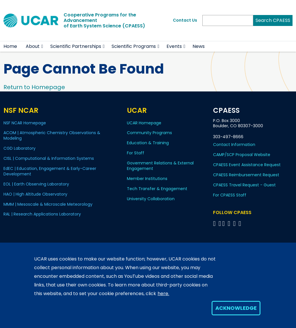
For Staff (135, 153)
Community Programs (149, 133)
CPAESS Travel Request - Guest (244, 185)
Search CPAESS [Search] (273, 20)
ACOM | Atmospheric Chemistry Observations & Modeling (51, 135)
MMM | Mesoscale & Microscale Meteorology (47, 204)
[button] (42, 46)
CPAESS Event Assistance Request (247, 165)
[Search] (227, 20)
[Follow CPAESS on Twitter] (224, 223)
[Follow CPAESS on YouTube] (240, 223)
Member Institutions (147, 178)
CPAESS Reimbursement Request (246, 175)
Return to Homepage (34, 87)
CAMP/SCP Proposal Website (241, 155)
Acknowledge (236, 308)
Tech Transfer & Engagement (157, 189)
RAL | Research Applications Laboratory (42, 214)
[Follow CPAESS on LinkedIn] (230, 223)
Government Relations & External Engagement (160, 165)
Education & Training (148, 143)
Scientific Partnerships (75, 46)
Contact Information (234, 144)
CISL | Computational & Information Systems (48, 158)
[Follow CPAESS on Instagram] (235, 223)
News (199, 46)
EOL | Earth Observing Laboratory (36, 184)
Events (174, 46)
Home (10, 46)
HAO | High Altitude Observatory (35, 194)
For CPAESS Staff (229, 195)
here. (163, 293)
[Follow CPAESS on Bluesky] (220, 223)
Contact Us (185, 20)
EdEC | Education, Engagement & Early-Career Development (49, 171)
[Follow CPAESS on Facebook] (215, 223)
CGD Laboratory (19, 148)
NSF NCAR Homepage (24, 123)
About (33, 46)
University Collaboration (151, 199)
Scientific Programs (134, 46)
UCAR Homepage (144, 123)
